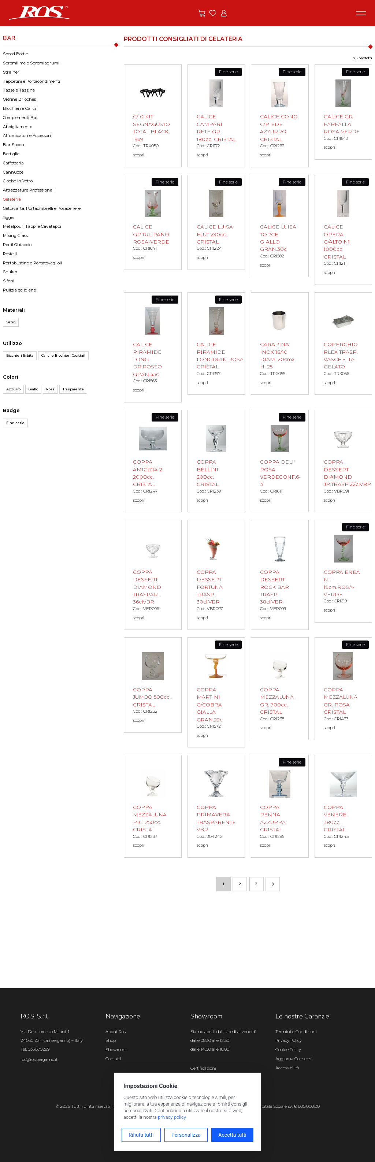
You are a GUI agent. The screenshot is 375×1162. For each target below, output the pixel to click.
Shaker (10, 271)
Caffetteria (13, 163)
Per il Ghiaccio (17, 244)
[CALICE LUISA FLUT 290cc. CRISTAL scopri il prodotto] (216, 222)
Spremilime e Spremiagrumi (31, 63)
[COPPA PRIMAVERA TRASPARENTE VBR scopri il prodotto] (216, 806)
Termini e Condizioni (296, 1031)
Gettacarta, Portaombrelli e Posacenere (42, 208)
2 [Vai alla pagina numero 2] (240, 884)
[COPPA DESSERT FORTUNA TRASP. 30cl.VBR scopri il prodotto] (216, 575)
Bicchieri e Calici (19, 108)
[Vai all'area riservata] (223, 13)
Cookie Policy (288, 1049)
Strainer (11, 72)
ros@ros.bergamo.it (39, 1059)
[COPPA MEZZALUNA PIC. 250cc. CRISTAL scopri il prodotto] (153, 806)
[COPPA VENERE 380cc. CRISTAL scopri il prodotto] (343, 806)
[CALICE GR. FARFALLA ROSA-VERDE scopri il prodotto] (343, 112)
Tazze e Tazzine (19, 90)
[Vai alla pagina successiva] (273, 884)
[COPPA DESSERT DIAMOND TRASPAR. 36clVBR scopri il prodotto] (153, 575)
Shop (110, 1040)
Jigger (9, 217)
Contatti (113, 1058)
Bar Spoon (13, 144)
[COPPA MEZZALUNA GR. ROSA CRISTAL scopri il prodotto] (343, 688)
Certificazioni (203, 1068)
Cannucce (13, 172)
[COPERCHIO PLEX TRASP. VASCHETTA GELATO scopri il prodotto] (343, 343)
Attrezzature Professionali (29, 190)
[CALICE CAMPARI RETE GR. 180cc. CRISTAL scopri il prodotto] (216, 115)
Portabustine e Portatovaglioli (32, 263)
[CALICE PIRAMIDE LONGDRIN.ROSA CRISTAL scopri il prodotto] (216, 343)
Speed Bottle (15, 53)
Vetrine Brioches (19, 99)
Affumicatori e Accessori (27, 135)
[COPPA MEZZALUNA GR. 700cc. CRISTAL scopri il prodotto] (280, 688)
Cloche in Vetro (18, 180)
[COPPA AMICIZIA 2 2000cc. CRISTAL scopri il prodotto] (153, 461)
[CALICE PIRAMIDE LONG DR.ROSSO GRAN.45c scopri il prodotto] (153, 347)
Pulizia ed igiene (19, 290)
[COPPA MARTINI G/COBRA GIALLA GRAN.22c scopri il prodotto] (216, 692)
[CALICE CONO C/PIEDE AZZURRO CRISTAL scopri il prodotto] (280, 115)
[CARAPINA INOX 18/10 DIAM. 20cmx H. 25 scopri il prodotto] (280, 343)
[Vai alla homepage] (39, 12)
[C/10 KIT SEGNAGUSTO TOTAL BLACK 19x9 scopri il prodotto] (153, 115)
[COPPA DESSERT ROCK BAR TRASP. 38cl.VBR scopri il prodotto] (280, 575)
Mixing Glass (15, 235)
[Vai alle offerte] (201, 13)
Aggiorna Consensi (293, 1058)
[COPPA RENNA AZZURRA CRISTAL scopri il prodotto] (280, 806)
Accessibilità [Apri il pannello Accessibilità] (287, 1067)
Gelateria (12, 199)
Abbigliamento (17, 126)
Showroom (116, 1049)
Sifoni (8, 280)
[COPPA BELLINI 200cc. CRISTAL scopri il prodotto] (216, 461)
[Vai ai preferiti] (212, 13)
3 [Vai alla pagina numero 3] (256, 884)
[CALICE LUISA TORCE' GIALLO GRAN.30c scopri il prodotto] (280, 226)
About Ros (115, 1031)
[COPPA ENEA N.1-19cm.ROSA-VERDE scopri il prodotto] (343, 571)
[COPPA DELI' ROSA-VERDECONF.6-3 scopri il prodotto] (280, 461)
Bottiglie (11, 153)
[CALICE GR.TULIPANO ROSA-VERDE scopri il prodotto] (153, 222)
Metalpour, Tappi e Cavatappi (32, 226)
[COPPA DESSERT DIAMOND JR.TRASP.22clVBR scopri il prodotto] (343, 461)
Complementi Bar (20, 117)
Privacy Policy (288, 1040)
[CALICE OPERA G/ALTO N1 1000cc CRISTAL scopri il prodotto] (343, 230)
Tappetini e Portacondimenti (31, 81)
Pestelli (10, 253)
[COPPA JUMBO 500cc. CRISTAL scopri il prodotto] (153, 684)
